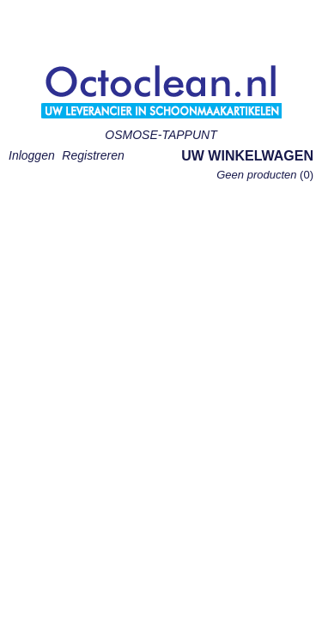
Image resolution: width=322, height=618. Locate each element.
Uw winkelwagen (247, 155)
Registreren (93, 155)
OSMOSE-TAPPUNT (160, 135)
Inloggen (32, 155)
